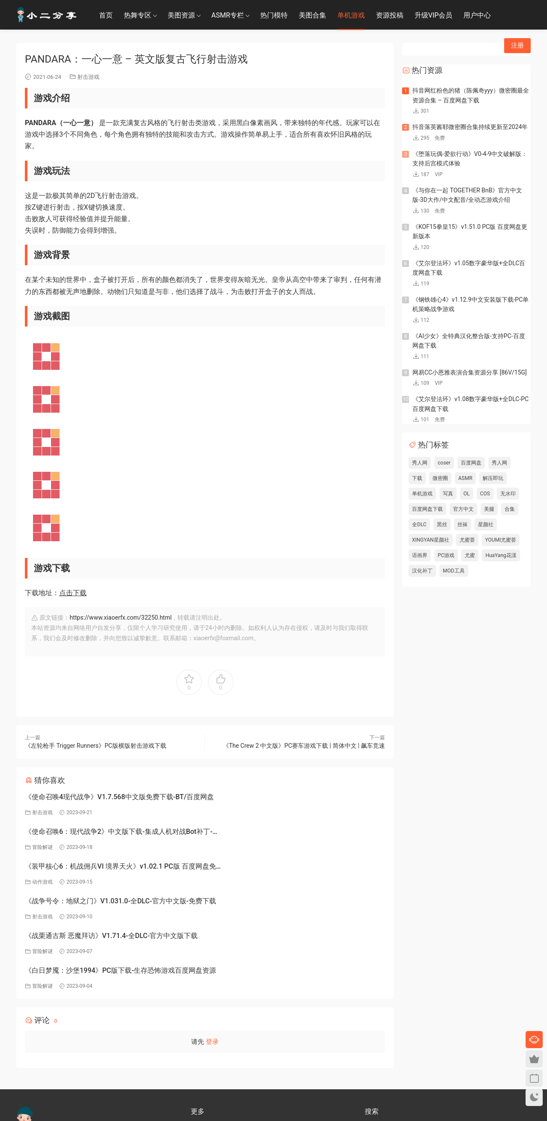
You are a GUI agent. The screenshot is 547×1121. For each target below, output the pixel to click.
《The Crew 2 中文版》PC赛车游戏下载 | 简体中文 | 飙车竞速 (304, 745)
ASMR (465, 478)
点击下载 (73, 593)
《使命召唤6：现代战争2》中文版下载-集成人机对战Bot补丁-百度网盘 (294, 798)
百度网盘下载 (427, 509)
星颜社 (485, 525)
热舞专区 (137, 15)
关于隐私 (201, 1051)
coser (444, 463)
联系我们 (201, 1064)
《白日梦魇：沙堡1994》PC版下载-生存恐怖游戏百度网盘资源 (293, 867)
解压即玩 (493, 478)
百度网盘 (471, 463)
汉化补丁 (422, 571)
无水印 (508, 494)
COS (485, 494)
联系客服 (26, 1047)
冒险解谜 (225, 812)
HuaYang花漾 (500, 555)
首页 (106, 15)
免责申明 (201, 1039)
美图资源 (181, 15)
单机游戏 (351, 15)
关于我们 (201, 1026)
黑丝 (442, 525)
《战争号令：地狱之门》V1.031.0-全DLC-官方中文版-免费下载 (293, 832)
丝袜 (462, 525)
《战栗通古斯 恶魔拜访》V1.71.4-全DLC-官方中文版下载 (111, 866)
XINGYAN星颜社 (430, 540)
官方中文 (463, 509)
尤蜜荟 (467, 540)
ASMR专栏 (227, 15)
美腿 (489, 509)
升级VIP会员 (434, 15)
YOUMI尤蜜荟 (501, 540)
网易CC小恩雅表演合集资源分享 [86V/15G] (469, 372)
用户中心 (477, 15)
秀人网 (419, 463)
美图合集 (312, 15)
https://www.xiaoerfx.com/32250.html (120, 617)
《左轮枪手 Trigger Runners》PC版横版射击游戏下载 (95, 745)
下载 (417, 478)
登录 (212, 937)
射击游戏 (88, 77)
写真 (448, 494)
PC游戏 (446, 555)
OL (466, 494)
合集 (510, 509)
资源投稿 (389, 15)
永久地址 (201, 1076)
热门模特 (274, 15)
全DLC (419, 525)
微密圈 (440, 478)
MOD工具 (454, 571)
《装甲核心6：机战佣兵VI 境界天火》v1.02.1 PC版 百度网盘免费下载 (110, 832)
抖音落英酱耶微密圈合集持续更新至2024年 (470, 126)
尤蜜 (470, 555)
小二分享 (375, 1050)
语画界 (419, 555)
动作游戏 (42, 847)
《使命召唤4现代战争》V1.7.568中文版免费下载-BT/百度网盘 (112, 798)
